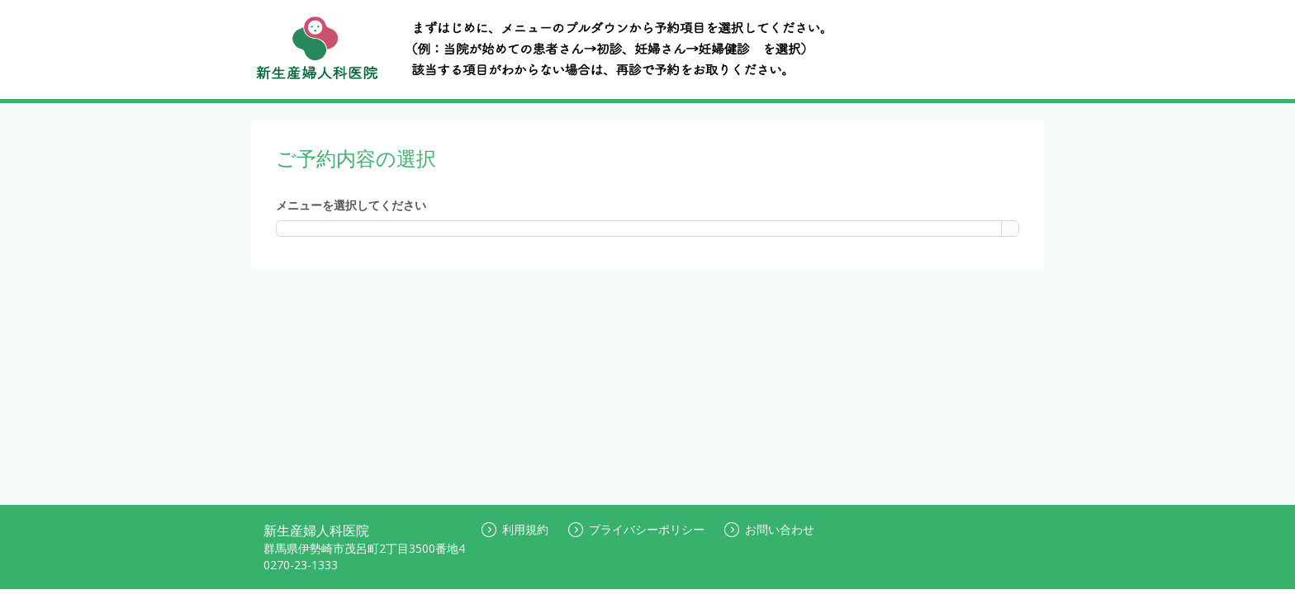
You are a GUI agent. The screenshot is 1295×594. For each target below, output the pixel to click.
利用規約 (514, 529)
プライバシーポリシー (636, 529)
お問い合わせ (769, 529)
